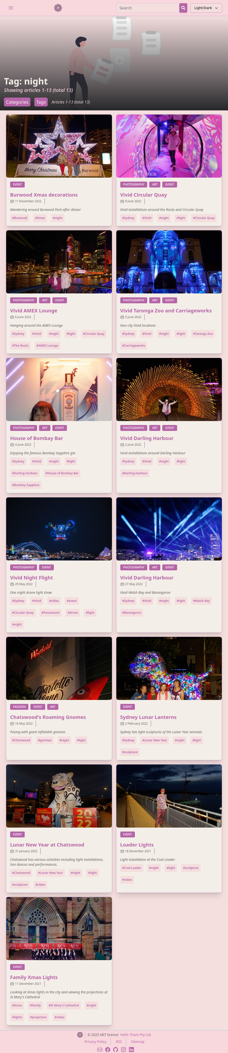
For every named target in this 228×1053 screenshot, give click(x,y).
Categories (17, 102)
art (156, 184)
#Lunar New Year (154, 740)
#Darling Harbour (25, 473)
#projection (38, 1017)
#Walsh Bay (201, 601)
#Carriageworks (133, 345)
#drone (72, 613)
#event (72, 601)
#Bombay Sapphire (26, 485)
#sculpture (130, 752)
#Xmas (40, 218)
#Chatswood (21, 740)
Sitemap (138, 1041)
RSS (119, 1041)
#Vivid (146, 218)
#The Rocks (20, 345)
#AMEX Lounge (47, 345)
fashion (20, 706)
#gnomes (45, 740)
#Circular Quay (204, 218)
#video (54, 601)
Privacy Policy (95, 1041)
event (19, 184)
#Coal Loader (131, 868)
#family (35, 1005)
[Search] (147, 8)
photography (135, 184)
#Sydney (128, 218)
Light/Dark (206, 7)
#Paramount (50, 613)
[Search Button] (183, 8)
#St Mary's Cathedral (64, 1005)
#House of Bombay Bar (62, 473)
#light (181, 218)
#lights (17, 1017)
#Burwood (19, 218)
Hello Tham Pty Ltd (135, 1034)
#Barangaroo (131, 613)
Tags (41, 102)
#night (57, 218)
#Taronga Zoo (203, 334)
